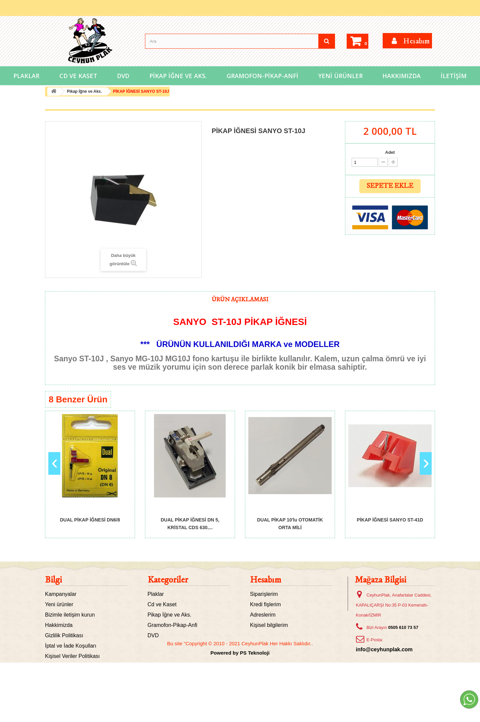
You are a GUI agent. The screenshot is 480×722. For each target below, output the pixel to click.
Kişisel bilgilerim (269, 625)
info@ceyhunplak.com (384, 649)
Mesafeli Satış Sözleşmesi (76, 666)
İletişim (454, 76)
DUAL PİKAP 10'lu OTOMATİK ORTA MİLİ (290, 523)
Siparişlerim (264, 594)
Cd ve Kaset (78, 76)
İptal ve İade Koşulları (70, 646)
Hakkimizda (59, 625)
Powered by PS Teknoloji (239, 712)
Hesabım (265, 580)
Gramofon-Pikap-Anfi (262, 76)
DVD (123, 76)
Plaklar (26, 76)
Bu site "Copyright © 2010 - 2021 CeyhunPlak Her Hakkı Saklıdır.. (240, 703)
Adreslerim (262, 615)
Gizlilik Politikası (64, 635)
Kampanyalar (60, 594)
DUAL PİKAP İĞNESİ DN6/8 (90, 519)
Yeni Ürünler (340, 76)
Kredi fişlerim (265, 604)
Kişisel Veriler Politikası (72, 656)
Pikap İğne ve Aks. (178, 76)
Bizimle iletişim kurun (70, 615)
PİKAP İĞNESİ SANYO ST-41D (390, 519)
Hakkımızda (401, 76)
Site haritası (59, 677)
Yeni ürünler (59, 604)
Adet (390, 152)
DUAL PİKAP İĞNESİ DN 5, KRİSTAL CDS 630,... (190, 523)
